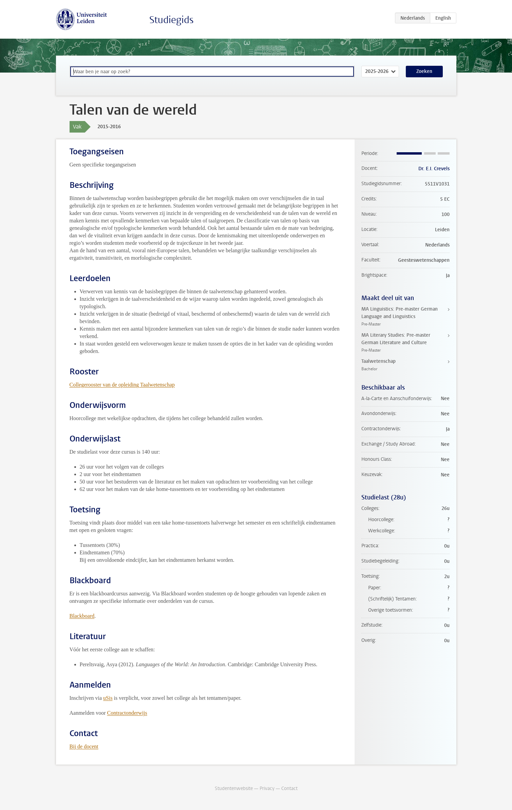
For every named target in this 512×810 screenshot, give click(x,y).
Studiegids (171, 20)
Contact (289, 788)
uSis (108, 698)
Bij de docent (84, 746)
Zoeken (424, 71)
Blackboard (82, 616)
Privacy (267, 788)
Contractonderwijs (127, 713)
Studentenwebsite (234, 788)
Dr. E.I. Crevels (434, 168)
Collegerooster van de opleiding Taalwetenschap (122, 385)
